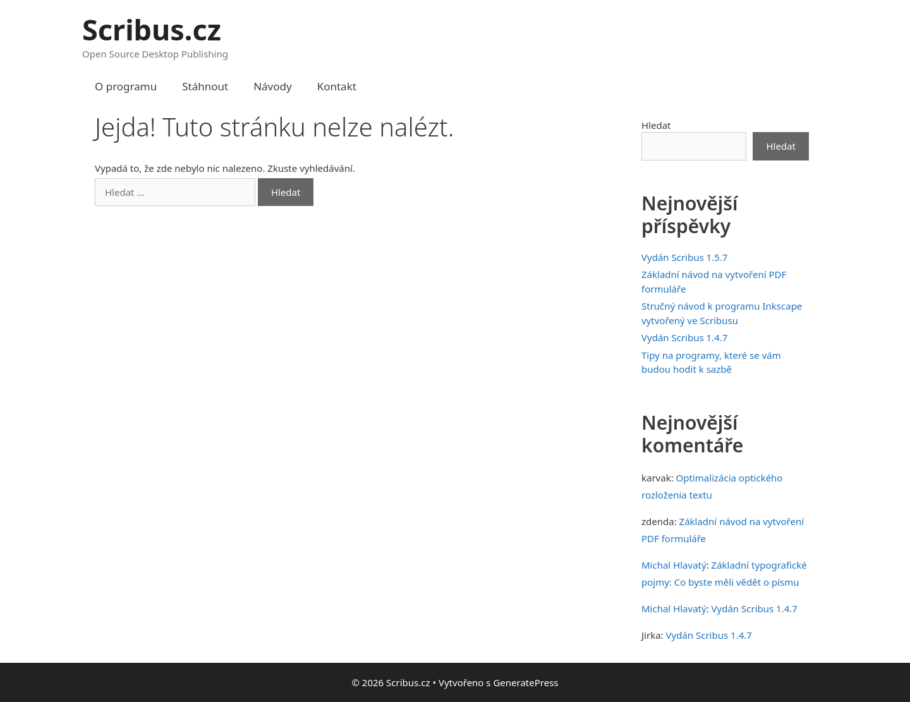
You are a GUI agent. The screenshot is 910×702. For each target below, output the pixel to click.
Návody (272, 86)
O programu (126, 86)
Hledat (656, 125)
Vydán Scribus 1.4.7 (684, 337)
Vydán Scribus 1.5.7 (684, 257)
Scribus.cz (151, 29)
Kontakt (336, 86)
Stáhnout (205, 86)
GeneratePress (525, 682)
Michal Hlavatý (674, 565)
